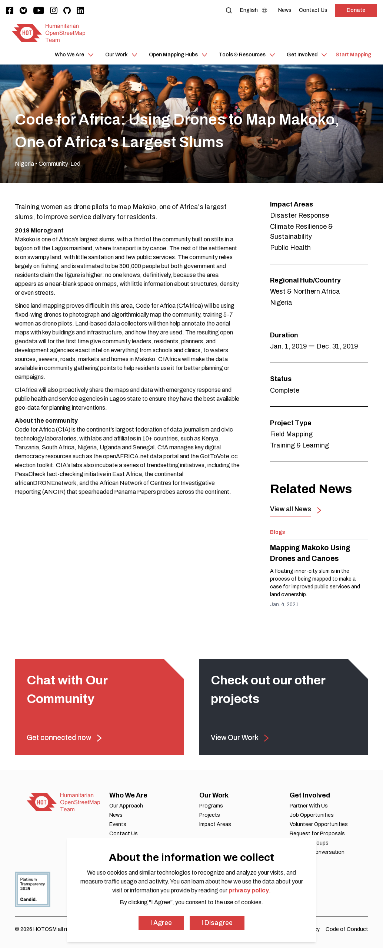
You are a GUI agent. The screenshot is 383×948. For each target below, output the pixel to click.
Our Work (214, 795)
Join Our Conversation (317, 852)
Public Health (290, 247)
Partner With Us (309, 806)
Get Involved (310, 795)
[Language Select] (255, 10)
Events (117, 824)
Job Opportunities (312, 815)
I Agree (161, 922)
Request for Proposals (317, 833)
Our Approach (126, 806)
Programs (211, 806)
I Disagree (217, 922)
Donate (356, 10)
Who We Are (128, 795)
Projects (209, 815)
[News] (285, 10)
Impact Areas (215, 824)
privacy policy (249, 890)
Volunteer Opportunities (319, 824)
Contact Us (123, 833)
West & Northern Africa (305, 291)
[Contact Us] (313, 10)
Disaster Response (299, 215)
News (116, 815)
